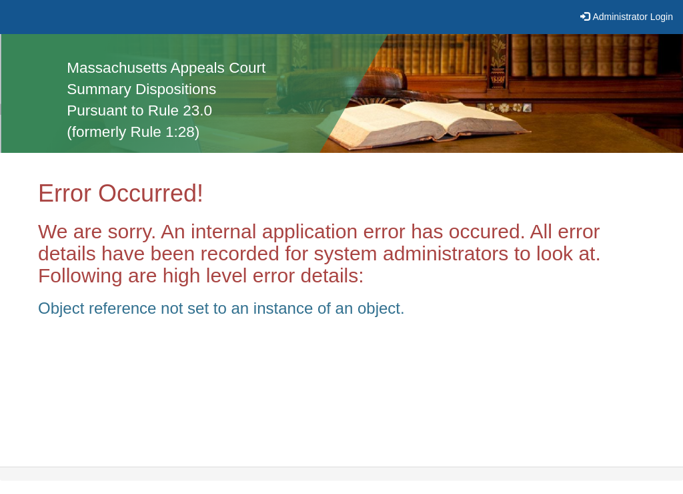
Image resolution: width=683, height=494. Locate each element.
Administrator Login (632, 16)
